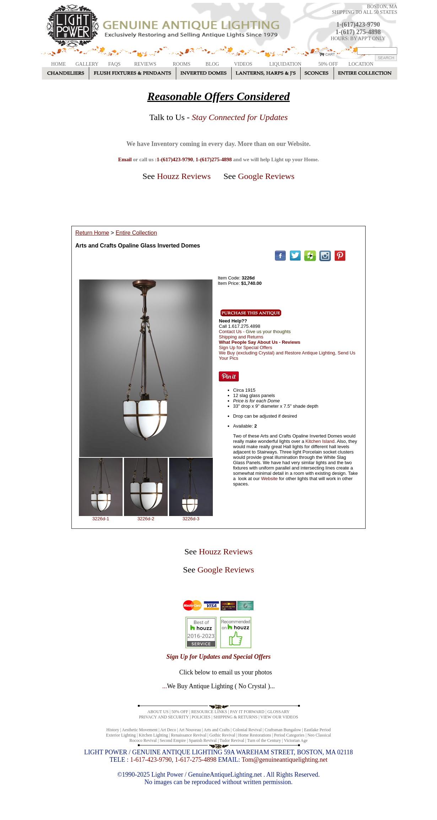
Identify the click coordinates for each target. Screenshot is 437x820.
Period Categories (289, 735)
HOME (58, 64)
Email (124, 159)
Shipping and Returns (241, 337)
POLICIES (201, 717)
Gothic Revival (222, 735)
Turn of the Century (264, 740)
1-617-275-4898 (195, 759)
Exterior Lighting (121, 735)
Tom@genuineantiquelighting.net (285, 759)
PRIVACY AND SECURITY (164, 717)
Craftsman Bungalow (283, 729)
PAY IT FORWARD (247, 711)
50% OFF (328, 64)
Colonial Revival (247, 729)
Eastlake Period (317, 729)
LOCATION (361, 64)
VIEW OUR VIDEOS (279, 717)
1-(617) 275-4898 (358, 32)
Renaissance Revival (188, 735)
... (218, 686)
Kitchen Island (320, 441)
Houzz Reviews (184, 176)
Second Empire (173, 740)
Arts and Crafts (217, 729)
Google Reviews (266, 176)
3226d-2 (146, 518)
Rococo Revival (143, 740)
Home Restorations (254, 735)
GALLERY (86, 64)
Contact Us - (255, 331)
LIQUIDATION (285, 64)
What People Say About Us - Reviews (259, 342)
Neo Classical (319, 735)
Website (269, 478)
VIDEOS (243, 64)
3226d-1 (100, 518)
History (112, 729)
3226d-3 (191, 518)
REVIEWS (145, 64)
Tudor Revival (232, 740)
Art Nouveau (190, 729)
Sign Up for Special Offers (245, 347)
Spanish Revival (203, 740)
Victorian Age (296, 740)
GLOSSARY (278, 711)
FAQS (114, 64)
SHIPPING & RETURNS (236, 717)
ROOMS (181, 64)
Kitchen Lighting (153, 735)
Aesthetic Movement (139, 729)
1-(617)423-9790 (358, 24)
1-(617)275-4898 (213, 159)
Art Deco (168, 729)
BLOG (212, 64)
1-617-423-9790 (151, 759)
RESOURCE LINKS (209, 711)
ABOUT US (157, 711)
